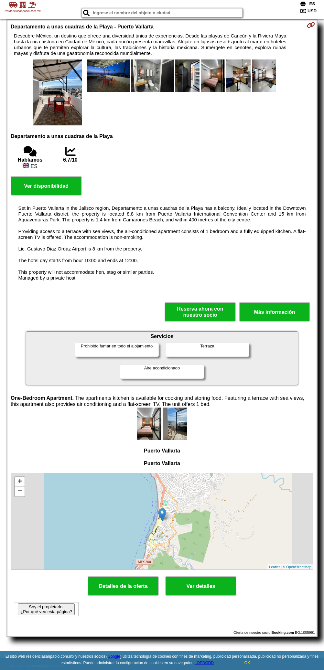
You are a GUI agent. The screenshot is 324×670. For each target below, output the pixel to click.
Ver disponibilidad (46, 186)
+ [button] (20, 482)
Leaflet (274, 567)
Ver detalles (201, 586)
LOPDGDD (204, 663)
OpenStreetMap (298, 567)
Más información (274, 312)
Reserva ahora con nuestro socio (200, 312)
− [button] (20, 491)
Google (114, 656)
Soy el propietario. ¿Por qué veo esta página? (46, 609)
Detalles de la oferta (123, 586)
